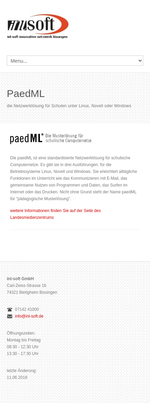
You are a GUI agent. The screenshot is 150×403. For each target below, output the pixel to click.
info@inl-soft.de (29, 316)
